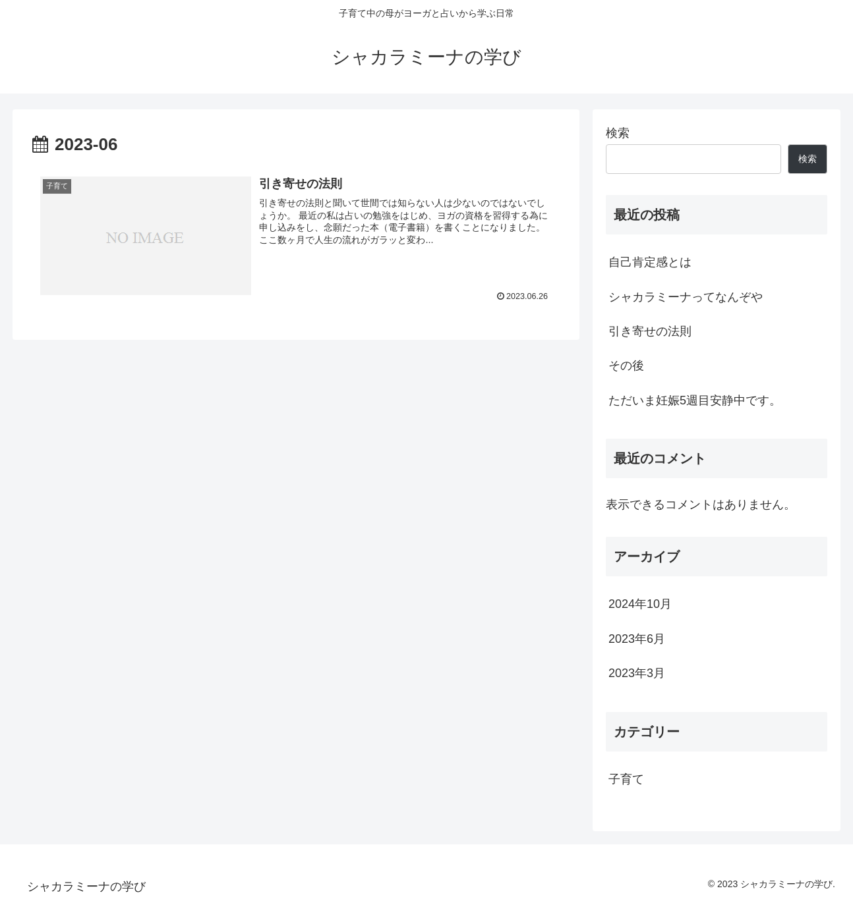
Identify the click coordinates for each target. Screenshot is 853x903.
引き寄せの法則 (649, 331)
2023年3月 (636, 673)
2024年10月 (640, 604)
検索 (618, 133)
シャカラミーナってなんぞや (685, 297)
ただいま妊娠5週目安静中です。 (694, 400)
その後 (626, 365)
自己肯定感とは (649, 262)
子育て (626, 779)
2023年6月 (636, 638)
